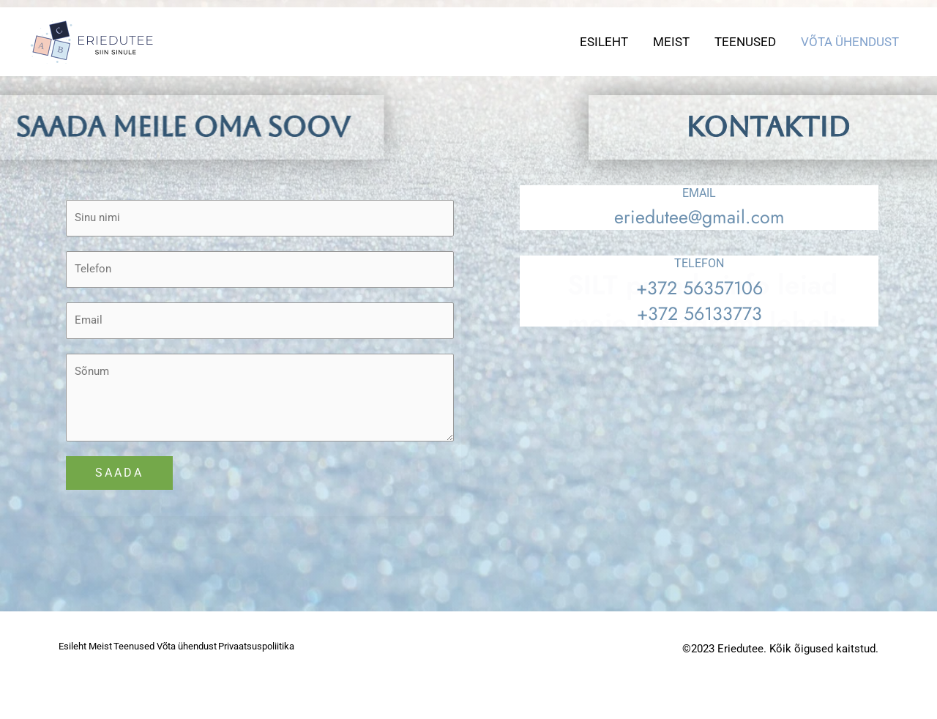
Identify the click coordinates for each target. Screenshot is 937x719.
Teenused (745, 41)
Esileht (604, 41)
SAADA (119, 486)
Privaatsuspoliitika (101, 682)
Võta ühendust (850, 41)
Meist (671, 41)
